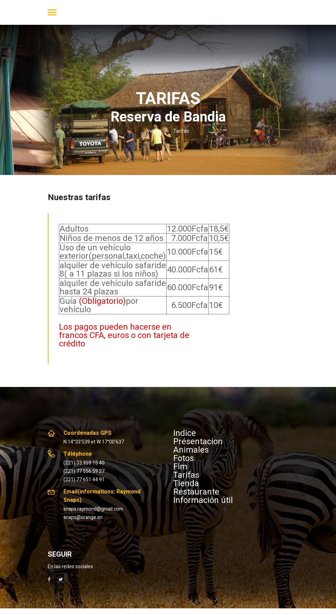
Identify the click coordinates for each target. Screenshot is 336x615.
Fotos (183, 458)
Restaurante (196, 492)
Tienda (186, 483)
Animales (191, 450)
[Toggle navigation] (52, 13)
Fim (180, 466)
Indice (153, 131)
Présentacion (198, 441)
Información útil (203, 500)
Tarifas (181, 131)
